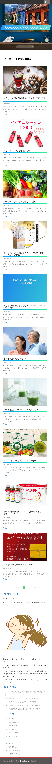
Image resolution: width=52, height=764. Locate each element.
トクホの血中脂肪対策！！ (15, 358)
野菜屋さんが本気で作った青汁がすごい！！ (23, 409)
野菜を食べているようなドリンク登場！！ (22, 201)
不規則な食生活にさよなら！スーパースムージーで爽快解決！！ (25, 306)
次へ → (35, 587)
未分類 (11, 743)
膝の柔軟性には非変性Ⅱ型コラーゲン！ (21, 564)
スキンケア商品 (14, 733)
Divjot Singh (33, 761)
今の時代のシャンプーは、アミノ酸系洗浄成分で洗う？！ (27, 698)
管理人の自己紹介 (14, 750)
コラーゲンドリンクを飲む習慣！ (18, 150)
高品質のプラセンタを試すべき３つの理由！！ (23, 702)
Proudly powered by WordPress (11, 761)
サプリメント (13, 729)
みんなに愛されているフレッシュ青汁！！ (22, 460)
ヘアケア (11, 740)
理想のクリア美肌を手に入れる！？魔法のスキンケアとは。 (28, 705)
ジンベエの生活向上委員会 (25, 20)
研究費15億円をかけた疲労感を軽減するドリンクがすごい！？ (24, 512)
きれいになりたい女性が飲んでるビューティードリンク (25, 98)
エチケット (12, 718)
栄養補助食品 (13, 747)
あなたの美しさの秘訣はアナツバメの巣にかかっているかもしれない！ (25, 253)
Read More (6, 114)
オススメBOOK (14, 722)
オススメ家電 (13, 726)
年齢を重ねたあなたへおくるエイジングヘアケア (24, 709)
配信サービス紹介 (14, 754)
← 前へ (16, 587)
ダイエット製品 (14, 736)
